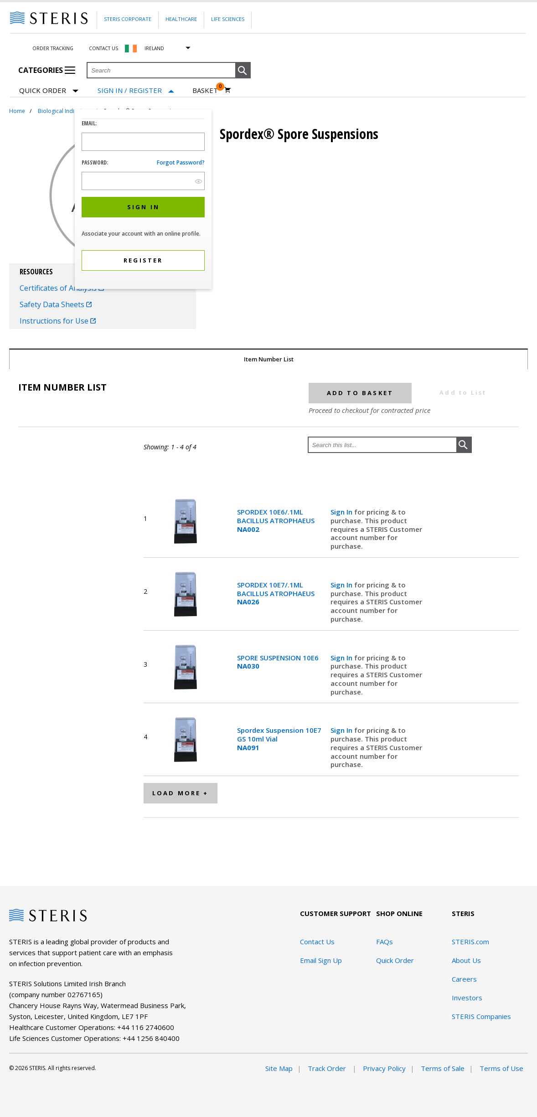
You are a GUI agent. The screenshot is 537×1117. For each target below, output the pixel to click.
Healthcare (181, 18)
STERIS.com (470, 941)
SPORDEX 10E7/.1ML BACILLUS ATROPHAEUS (276, 593)
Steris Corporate (127, 18)
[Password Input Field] (143, 181)
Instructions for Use (58, 320)
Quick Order (48, 91)
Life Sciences (227, 18)
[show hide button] (198, 181)
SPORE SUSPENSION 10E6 (278, 662)
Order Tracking (52, 48)
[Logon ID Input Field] (143, 142)
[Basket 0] (211, 90)
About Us (466, 960)
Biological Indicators (64, 111)
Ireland (154, 48)
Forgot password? (181, 162)
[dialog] (143, 200)
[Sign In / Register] (136, 90)
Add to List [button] (462, 392)
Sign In (342, 511)
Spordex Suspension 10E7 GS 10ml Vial (279, 739)
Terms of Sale (443, 1068)
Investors (467, 997)
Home (17, 111)
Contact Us (103, 48)
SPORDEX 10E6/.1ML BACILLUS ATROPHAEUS (276, 520)
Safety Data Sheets (56, 304)
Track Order (328, 1068)
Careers (464, 978)
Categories (46, 70)
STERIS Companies (481, 1016)
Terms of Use (501, 1068)
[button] (243, 70)
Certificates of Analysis (62, 288)
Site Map (279, 1068)
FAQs (384, 941)
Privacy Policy (384, 1068)
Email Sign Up (321, 960)
